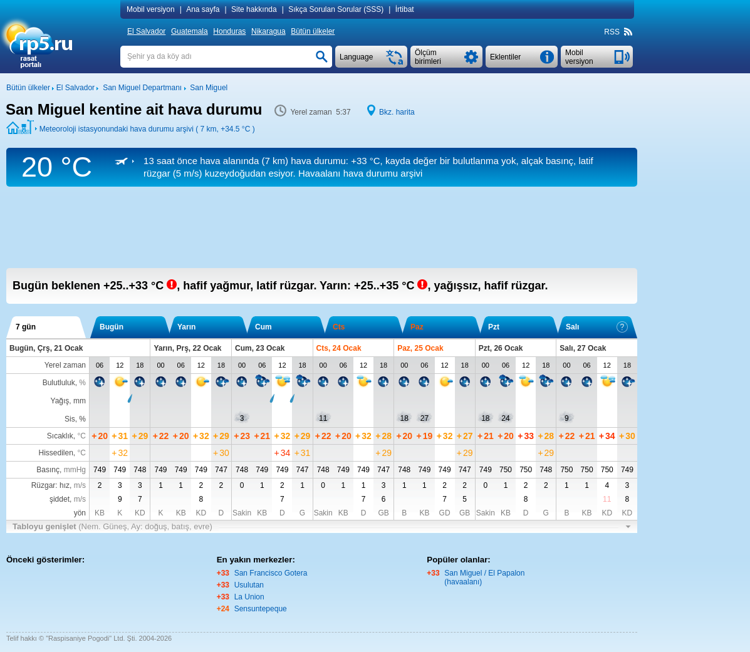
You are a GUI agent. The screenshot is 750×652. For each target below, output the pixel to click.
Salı (597, 327)
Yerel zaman (65, 365)
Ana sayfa (202, 9)
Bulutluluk (59, 382)
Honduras (229, 31)
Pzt (493, 327)
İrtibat (404, 9)
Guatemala (189, 31)
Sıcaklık (60, 436)
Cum (263, 327)
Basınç (48, 469)
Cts (339, 327)
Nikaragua (268, 31)
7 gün (26, 327)
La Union (249, 596)
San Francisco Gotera (271, 573)
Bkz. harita (397, 112)
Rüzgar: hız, (58, 485)
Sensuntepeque (260, 608)
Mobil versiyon (151, 9)
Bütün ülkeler (313, 31)
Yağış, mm (68, 400)
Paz (417, 327)
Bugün (111, 327)
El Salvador (146, 31)
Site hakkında (254, 9)
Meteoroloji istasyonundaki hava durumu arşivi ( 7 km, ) (147, 129)
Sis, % (75, 419)
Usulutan (249, 585)
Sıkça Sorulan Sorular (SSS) (335, 9)
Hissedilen (56, 452)
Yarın (186, 327)
